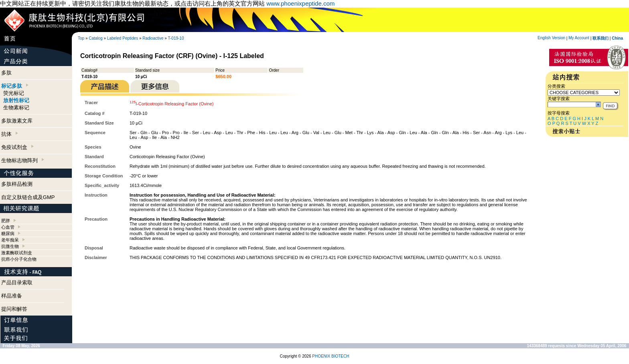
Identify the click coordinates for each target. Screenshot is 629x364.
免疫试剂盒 (17, 147)
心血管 (7, 227)
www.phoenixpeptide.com (300, 3)
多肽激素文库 (16, 121)
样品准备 (11, 296)
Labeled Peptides (122, 38)
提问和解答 (14, 309)
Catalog (95, 38)
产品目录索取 (16, 283)
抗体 (9, 134)
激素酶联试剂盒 (16, 252)
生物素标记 (16, 108)
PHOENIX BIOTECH (330, 356)
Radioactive (152, 38)
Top (81, 38)
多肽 (6, 73)
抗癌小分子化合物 (19, 259)
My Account (578, 38)
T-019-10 (176, 38)
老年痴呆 (10, 239)
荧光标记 (13, 93)
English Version (551, 38)
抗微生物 (10, 246)
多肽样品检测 (16, 184)
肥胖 (5, 220)
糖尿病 (7, 233)
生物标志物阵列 (22, 160)
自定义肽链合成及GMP (28, 197)
